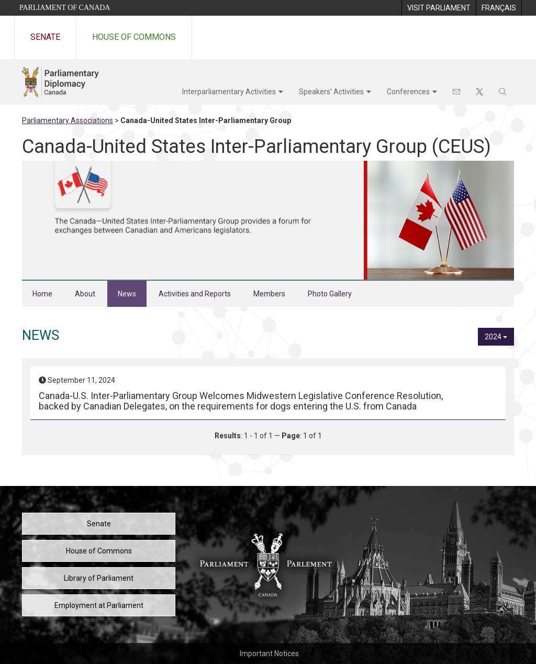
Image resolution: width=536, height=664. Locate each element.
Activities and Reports (195, 294)
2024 (496, 337)
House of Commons (134, 37)
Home (42, 294)
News (127, 294)
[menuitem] (438, 8)
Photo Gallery (330, 294)
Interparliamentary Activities (229, 91)
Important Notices (269, 653)
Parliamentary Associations (67, 120)
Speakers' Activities (331, 91)
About (85, 294)
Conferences (408, 91)
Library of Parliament (98, 578)
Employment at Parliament (98, 605)
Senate (45, 37)
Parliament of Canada (64, 8)
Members (269, 294)
